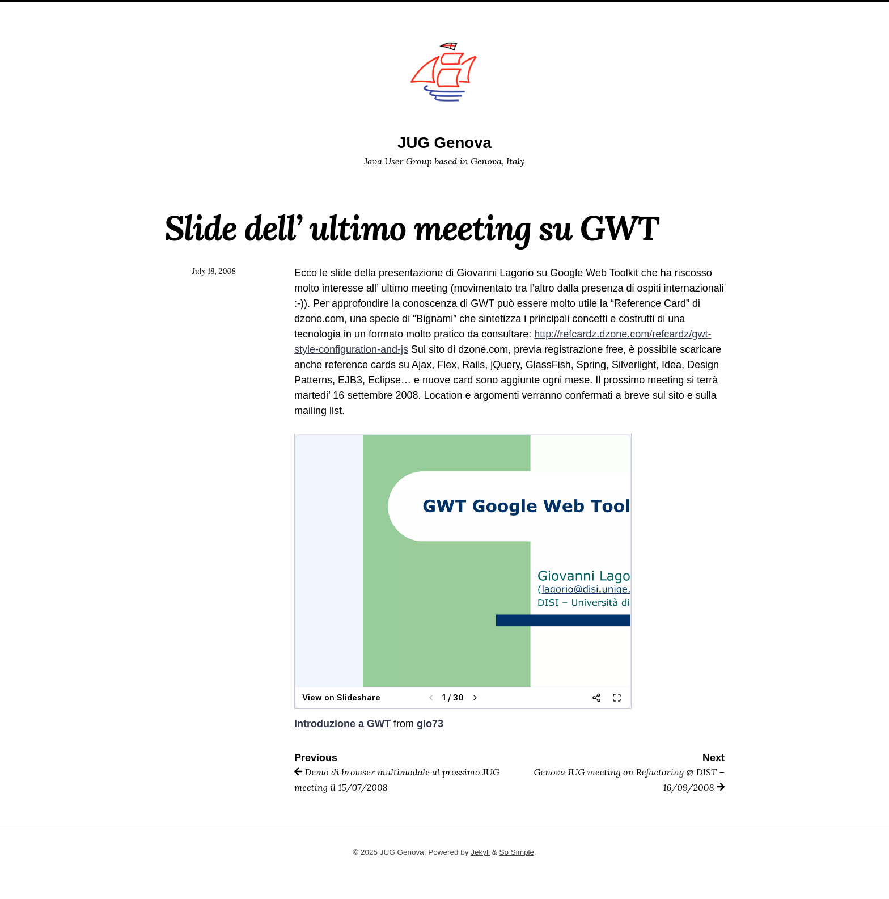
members (395, 14)
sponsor (447, 14)
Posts (535, 14)
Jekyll (480, 852)
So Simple (517, 852)
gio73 (430, 723)
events (494, 14)
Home (352, 14)
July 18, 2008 (214, 271)
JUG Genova (444, 142)
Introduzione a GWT (342, 723)
